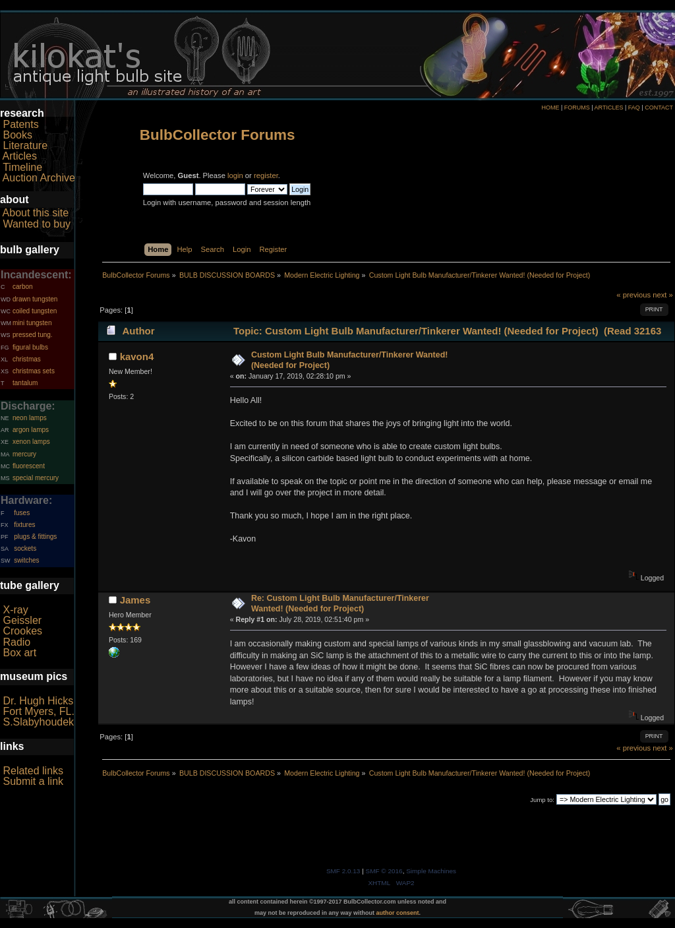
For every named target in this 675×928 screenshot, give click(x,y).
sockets (25, 548)
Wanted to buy (37, 224)
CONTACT (659, 107)
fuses (22, 512)
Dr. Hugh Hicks (38, 700)
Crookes (22, 630)
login (235, 175)
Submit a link (33, 781)
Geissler (22, 620)
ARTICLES (609, 107)
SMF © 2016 (384, 871)
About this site (36, 212)
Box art (19, 652)
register (266, 175)
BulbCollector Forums (217, 135)
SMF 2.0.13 (343, 871)
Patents (20, 124)
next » (663, 295)
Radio (16, 642)
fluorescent (29, 466)
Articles (20, 156)
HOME (550, 107)
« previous (633, 295)
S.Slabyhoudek (38, 721)
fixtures (24, 524)
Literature (25, 145)
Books (17, 134)
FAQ (634, 107)
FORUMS (577, 107)
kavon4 (137, 356)
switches (26, 560)
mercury (24, 454)
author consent (397, 913)
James (135, 599)
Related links (33, 770)
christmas (27, 359)
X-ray (15, 609)
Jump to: (542, 799)
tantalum (25, 383)
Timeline (22, 167)
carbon (23, 286)
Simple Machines (431, 871)
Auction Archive (39, 177)
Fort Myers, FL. (38, 711)
